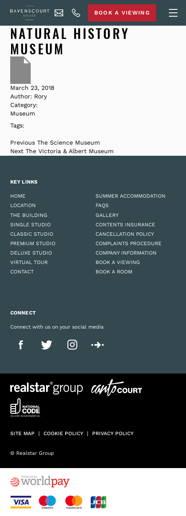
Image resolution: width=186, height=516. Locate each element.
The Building (28, 215)
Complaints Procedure (129, 243)
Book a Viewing (118, 262)
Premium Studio (32, 243)
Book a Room (114, 272)
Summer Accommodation (131, 196)
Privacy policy (113, 433)
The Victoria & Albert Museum (69, 151)
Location (23, 205)
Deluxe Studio (31, 253)
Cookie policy (63, 433)
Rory (40, 96)
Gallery (107, 215)
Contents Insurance (125, 225)
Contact (22, 272)
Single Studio (30, 225)
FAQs (102, 205)
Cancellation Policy (125, 234)
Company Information (126, 253)
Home (18, 196)
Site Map (22, 433)
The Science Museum (68, 142)
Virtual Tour (29, 262)
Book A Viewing (122, 12)
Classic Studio (31, 234)
